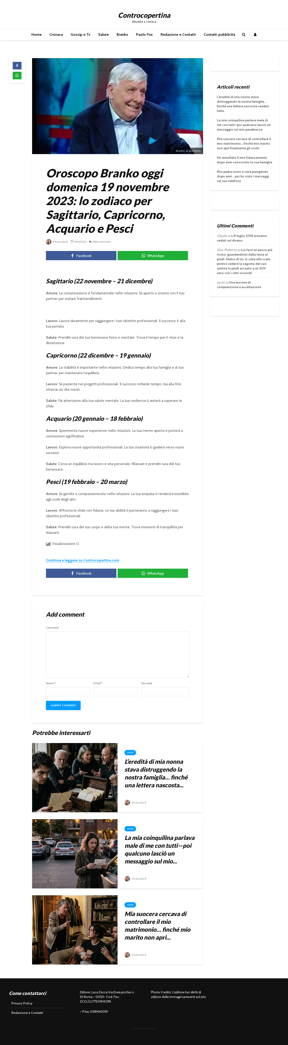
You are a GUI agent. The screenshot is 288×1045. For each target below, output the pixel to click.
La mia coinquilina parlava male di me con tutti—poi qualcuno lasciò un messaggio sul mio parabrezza (244, 124)
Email (98, 683)
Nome (50, 683)
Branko (122, 34)
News (130, 752)
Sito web (146, 683)
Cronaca (56, 34)
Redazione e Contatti (178, 34)
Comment (52, 627)
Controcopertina (144, 15)
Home (36, 34)
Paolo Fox (144, 34)
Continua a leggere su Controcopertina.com (82, 560)
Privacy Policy (22, 1003)
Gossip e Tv (80, 34)
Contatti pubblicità (219, 34)
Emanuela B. (57, 241)
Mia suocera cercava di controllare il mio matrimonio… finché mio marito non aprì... (157, 925)
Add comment (102, 241)
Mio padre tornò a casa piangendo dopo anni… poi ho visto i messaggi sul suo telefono (243, 176)
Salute (103, 34)
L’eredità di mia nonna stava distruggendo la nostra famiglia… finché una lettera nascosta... (156, 773)
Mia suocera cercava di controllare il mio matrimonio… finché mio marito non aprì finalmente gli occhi (244, 143)
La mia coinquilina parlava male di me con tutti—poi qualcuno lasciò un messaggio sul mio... (159, 849)
